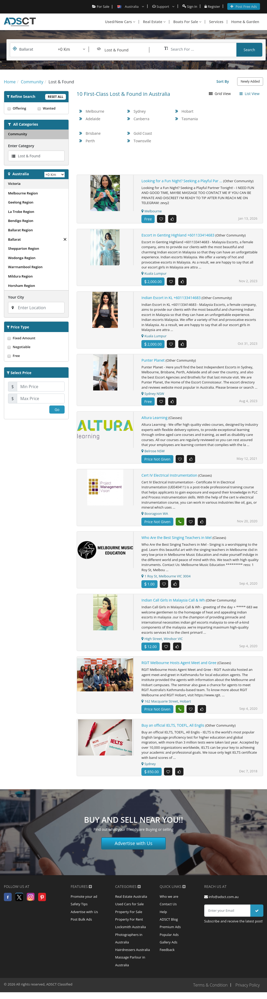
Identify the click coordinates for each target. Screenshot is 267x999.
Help (163, 912)
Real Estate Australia (131, 897)
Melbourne (95, 111)
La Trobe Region (21, 211)
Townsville (142, 140)
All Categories (25, 124)
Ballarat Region (20, 230)
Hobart (188, 111)
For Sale (100, 6)
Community (17, 134)
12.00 (150, 646)
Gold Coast (143, 133)
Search (249, 49)
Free (36, 355)
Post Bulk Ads (81, 920)
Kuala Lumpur (153, 273)
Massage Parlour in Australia (130, 963)
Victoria (14, 183)
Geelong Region (20, 202)
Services (216, 21)
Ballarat (14, 239)
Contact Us (168, 904)
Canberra (141, 118)
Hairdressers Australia (132, 951)
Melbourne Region (23, 193)
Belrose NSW (153, 451)
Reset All (55, 97)
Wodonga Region (21, 257)
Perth (90, 140)
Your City (16, 297)
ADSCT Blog (169, 920)
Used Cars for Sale (129, 904)
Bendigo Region (20, 220)
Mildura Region (20, 276)
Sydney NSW (152, 393)
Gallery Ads (168, 943)
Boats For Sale (187, 21)
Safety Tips (79, 904)
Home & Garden (245, 21)
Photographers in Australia (128, 940)
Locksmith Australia (130, 928)
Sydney (140, 111)
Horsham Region (21, 285)
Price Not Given (157, 459)
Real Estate (154, 21)
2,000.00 (153, 281)
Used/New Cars (120, 21)
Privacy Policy (247, 987)
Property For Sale (128, 912)
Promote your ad (84, 897)
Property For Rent (129, 920)
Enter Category (21, 145)
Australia (20, 173)
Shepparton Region (23, 248)
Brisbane (93, 133)
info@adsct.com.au (221, 897)
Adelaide (93, 118)
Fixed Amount (36, 338)
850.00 (151, 772)
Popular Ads (169, 936)
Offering (21, 108)
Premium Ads (170, 928)
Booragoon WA (154, 513)
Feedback (167, 951)
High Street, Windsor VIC (162, 639)
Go (56, 409)
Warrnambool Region (25, 267)
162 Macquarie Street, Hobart (166, 701)
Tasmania (190, 118)
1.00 (149, 584)
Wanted (51, 108)
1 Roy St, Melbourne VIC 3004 (165, 576)
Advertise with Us (134, 843)
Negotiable (36, 347)
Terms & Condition (209, 987)
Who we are (169, 897)
